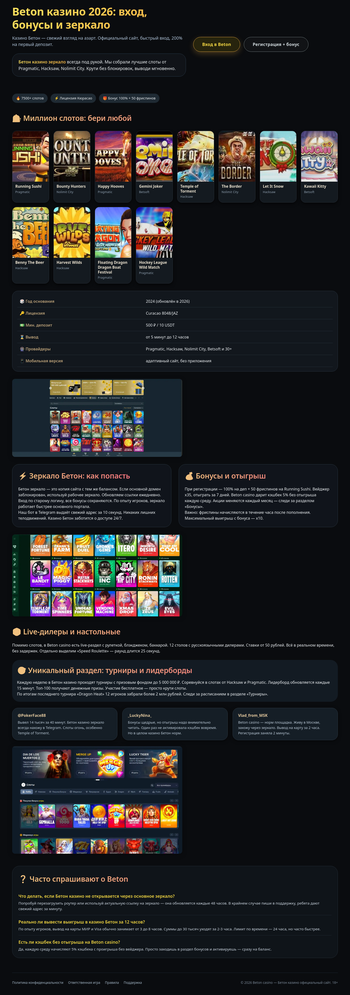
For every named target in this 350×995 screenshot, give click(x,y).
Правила (112, 982)
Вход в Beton (216, 44)
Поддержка (133, 982)
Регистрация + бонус (276, 44)
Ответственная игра (84, 982)
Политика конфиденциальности (37, 982)
